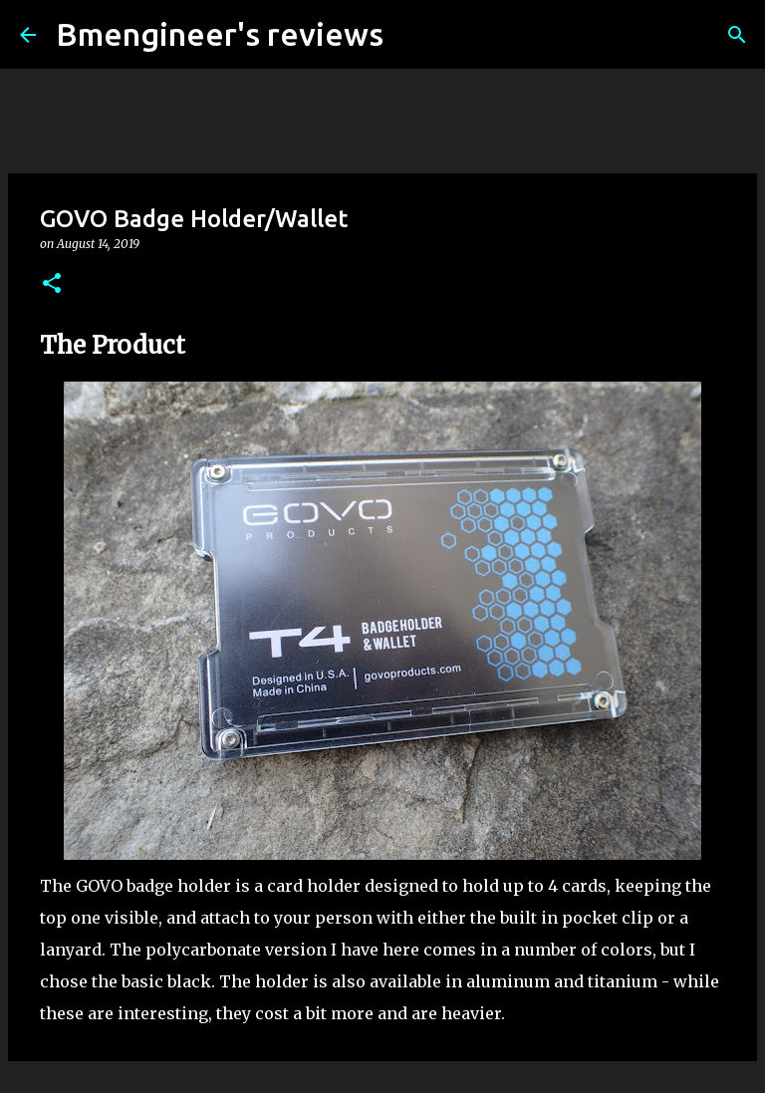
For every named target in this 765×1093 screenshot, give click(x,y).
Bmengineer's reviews (219, 34)
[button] (52, 284)
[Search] (411, 35)
